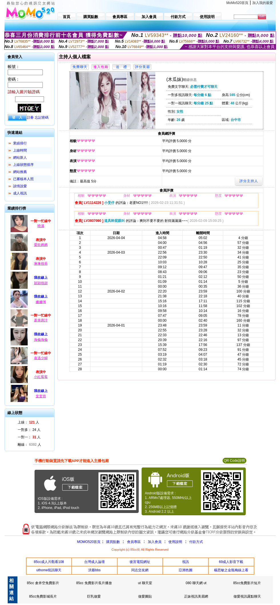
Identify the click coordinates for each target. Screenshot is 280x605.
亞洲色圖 (185, 570)
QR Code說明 (234, 461)
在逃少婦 (41, 358)
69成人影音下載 (231, 562)
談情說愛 (20, 186)
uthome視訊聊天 (48, 570)
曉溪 (40, 226)
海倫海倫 (41, 340)
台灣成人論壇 (94, 562)
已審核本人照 (23, 179)
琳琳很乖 (41, 264)
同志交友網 (139, 570)
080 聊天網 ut (196, 583)
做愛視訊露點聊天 (247, 596)
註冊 (30, 118)
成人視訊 (20, 193)
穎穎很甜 (41, 283)
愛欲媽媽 (41, 245)
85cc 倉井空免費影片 (43, 583)
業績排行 (20, 143)
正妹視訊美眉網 (196, 596)
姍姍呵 (41, 302)
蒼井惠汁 (41, 320)
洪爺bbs (94, 570)
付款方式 (196, 542)
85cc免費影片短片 (247, 583)
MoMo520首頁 (237, 3)
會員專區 (134, 542)
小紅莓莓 (41, 377)
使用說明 (175, 542)
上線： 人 (28, 422)
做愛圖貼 (145, 596)
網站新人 (20, 158)
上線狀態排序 (23, 165)
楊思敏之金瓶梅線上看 (231, 570)
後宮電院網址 (140, 562)
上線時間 (20, 150)
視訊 (185, 562)
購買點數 (112, 542)
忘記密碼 (42, 118)
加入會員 (155, 542)
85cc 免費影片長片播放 (94, 583)
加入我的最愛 (262, 3)
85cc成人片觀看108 (49, 562)
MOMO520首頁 (89, 542)
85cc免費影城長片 (43, 596)
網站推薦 (20, 172)
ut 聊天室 (145, 583)
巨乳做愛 (94, 596)
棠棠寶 (41, 396)
